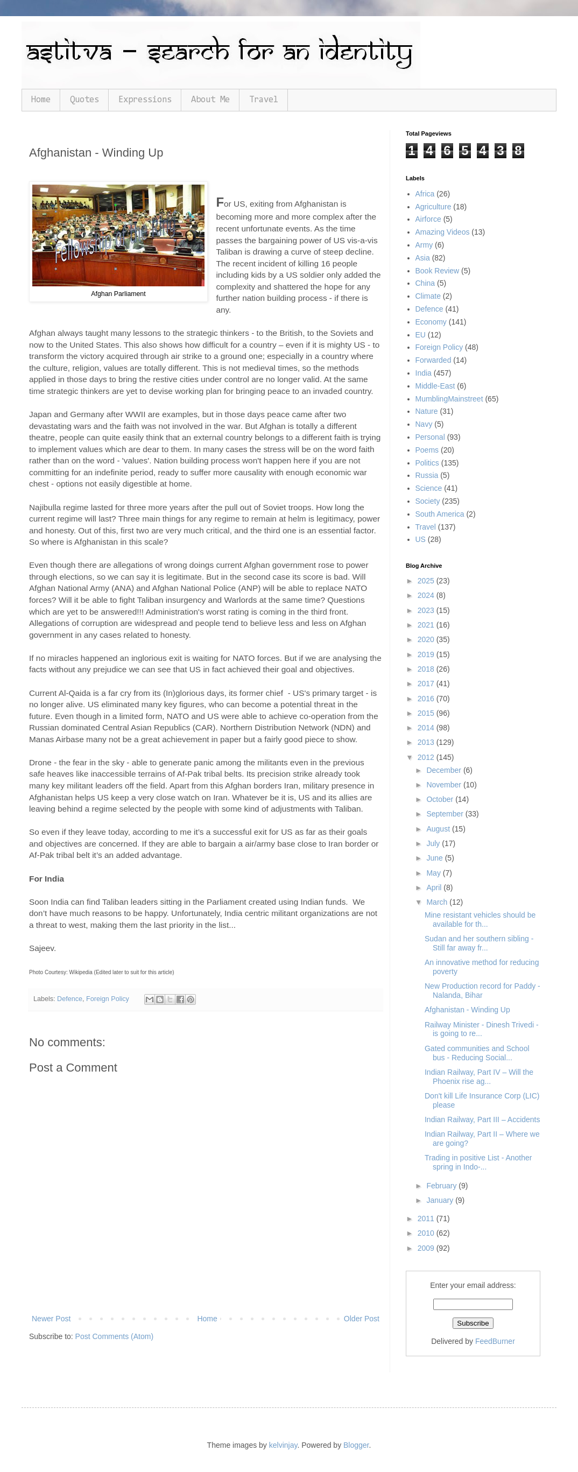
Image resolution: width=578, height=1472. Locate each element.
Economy (431, 322)
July (434, 843)
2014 (427, 727)
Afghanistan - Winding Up (467, 1009)
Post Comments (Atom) (114, 1336)
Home (41, 99)
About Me (210, 99)
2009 (427, 1248)
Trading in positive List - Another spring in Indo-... (478, 1162)
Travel (263, 99)
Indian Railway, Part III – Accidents (482, 1119)
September (445, 813)
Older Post (361, 1318)
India (423, 373)
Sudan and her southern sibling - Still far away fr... (479, 943)
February (442, 1185)
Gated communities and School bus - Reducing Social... (477, 1053)
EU (420, 334)
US (420, 539)
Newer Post (51, 1318)
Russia (427, 475)
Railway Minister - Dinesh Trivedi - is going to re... (482, 1029)
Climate (428, 296)
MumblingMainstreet (449, 399)
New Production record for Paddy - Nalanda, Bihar (482, 990)
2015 (427, 713)
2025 (427, 580)
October (440, 799)
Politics (427, 463)
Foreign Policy (107, 999)
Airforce (428, 219)
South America (439, 514)
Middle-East (435, 386)
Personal (430, 437)
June (435, 858)
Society (427, 501)
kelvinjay (283, 1445)
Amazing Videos (442, 232)
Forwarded (433, 360)
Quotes (84, 99)
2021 (427, 625)
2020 (427, 639)
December (444, 770)
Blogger (356, 1445)
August (439, 829)
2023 (427, 610)
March (437, 902)
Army (424, 245)
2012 (427, 757)
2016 (427, 698)
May (434, 873)
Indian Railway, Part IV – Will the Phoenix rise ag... (479, 1077)
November (444, 784)
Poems (427, 450)
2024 (427, 595)
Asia (422, 257)
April (434, 887)
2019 (427, 654)
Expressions (145, 99)
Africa (425, 193)
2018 (427, 669)
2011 (427, 1218)
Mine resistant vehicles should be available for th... (480, 919)
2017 (427, 683)
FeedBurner (495, 1341)
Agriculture (433, 206)
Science (428, 488)
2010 (427, 1233)
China (425, 283)
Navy (424, 424)
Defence (69, 999)
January (440, 1200)
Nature (426, 411)
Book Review (437, 270)
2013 (427, 742)
